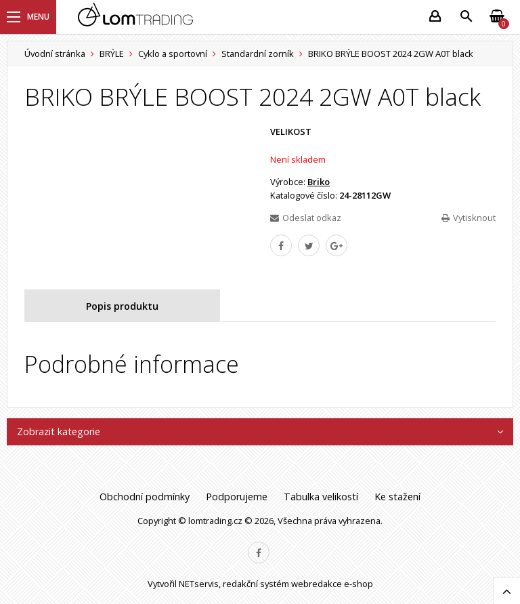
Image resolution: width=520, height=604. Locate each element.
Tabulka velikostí (321, 496)
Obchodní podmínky (145, 496)
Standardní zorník (257, 53)
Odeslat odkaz (305, 218)
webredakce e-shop (332, 584)
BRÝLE (112, 53)
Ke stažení (397, 496)
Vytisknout (468, 218)
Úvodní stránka (54, 53)
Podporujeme (236, 496)
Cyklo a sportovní (172, 53)
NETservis (199, 584)
